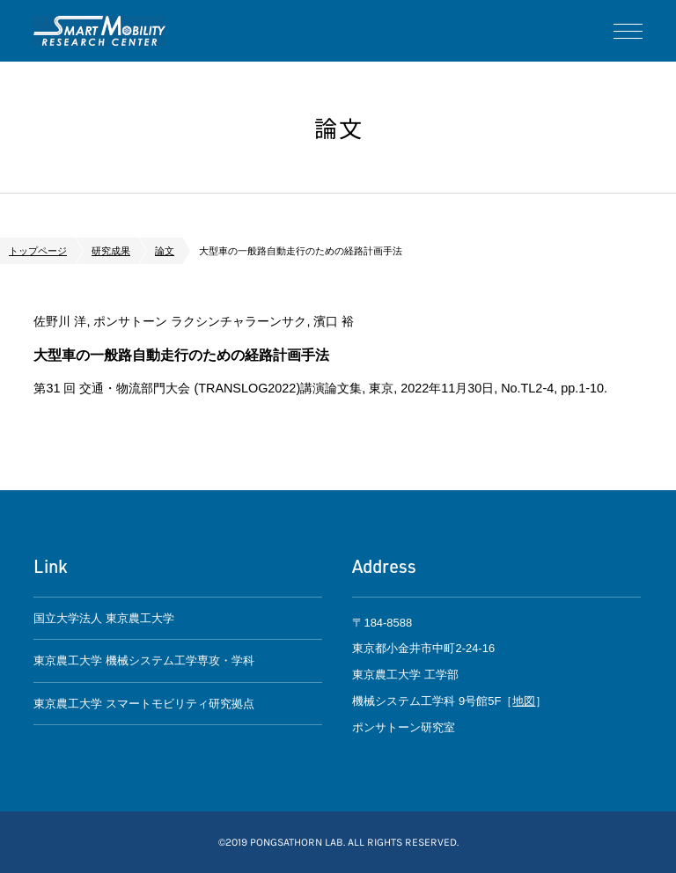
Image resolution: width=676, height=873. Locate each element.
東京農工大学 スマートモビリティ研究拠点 (143, 703)
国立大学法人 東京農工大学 (103, 618)
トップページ (38, 251)
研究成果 (111, 251)
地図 (523, 701)
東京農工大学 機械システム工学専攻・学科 (143, 660)
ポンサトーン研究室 (99, 31)
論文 (164, 251)
